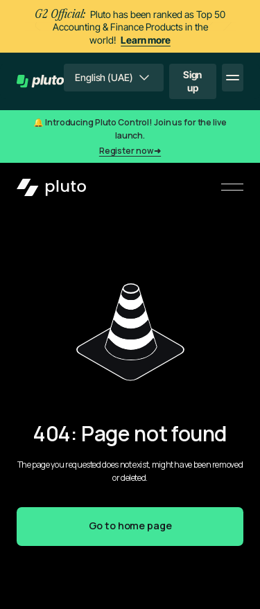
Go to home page (130, 525)
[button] (113, 77)
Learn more (146, 40)
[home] (40, 81)
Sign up (192, 81)
